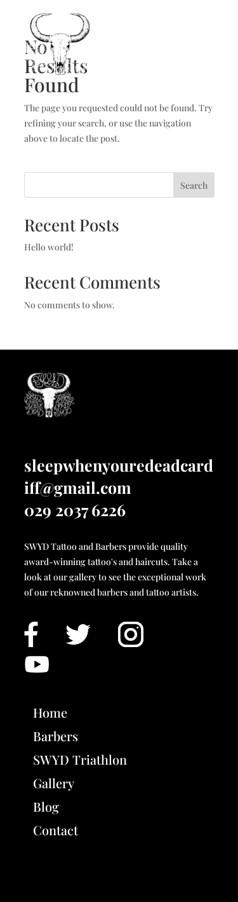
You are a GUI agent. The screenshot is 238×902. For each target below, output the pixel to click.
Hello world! (49, 247)
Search (194, 185)
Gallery (53, 782)
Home (50, 712)
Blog (46, 806)
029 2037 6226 (75, 509)
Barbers (55, 735)
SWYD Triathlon (80, 759)
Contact (55, 829)
